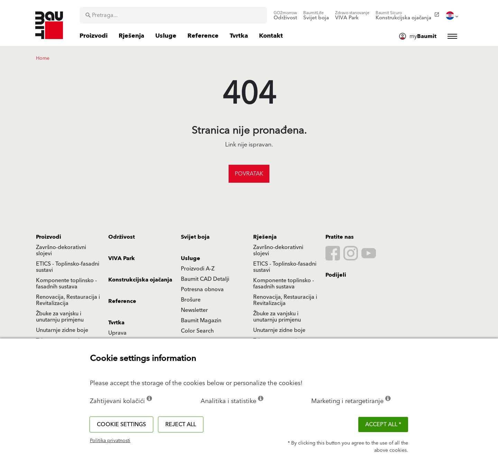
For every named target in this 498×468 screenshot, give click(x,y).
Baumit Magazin (201, 320)
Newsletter (194, 310)
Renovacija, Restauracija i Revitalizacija (68, 300)
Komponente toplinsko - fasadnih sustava (66, 284)
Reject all (180, 424)
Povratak (249, 174)
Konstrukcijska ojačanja (140, 280)
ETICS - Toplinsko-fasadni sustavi (67, 267)
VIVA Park (121, 258)
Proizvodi (48, 237)
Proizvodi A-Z (197, 269)
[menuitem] (285, 15)
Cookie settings (121, 424)
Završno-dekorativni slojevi (61, 250)
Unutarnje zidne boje (62, 330)
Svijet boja (195, 237)
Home (42, 58)
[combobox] (173, 15)
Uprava (117, 333)
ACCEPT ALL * (383, 424)
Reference (122, 301)
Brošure (191, 300)
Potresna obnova (202, 289)
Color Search (197, 331)
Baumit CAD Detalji (205, 279)
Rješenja (265, 237)
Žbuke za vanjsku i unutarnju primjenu (60, 317)
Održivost (121, 237)
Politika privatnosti (110, 441)
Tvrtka (116, 322)
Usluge (190, 258)
